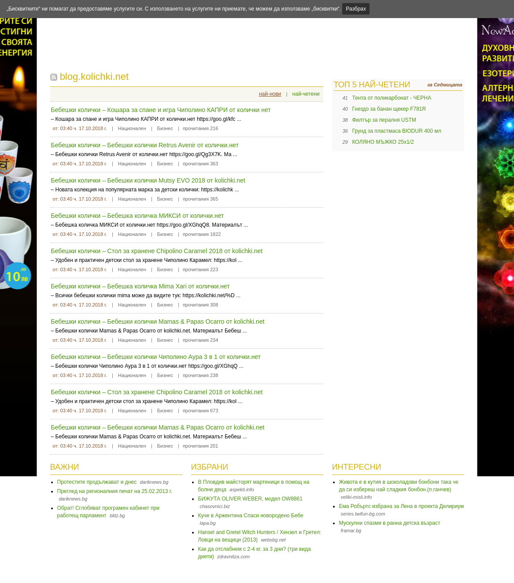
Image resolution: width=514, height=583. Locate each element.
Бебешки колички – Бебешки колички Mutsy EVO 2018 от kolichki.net (148, 180)
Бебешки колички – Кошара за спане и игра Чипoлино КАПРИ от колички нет (161, 109)
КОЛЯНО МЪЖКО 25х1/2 (383, 142)
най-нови (270, 94)
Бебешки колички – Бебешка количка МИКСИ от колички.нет (137, 215)
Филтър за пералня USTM (384, 120)
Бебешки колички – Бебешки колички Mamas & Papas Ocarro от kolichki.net (158, 321)
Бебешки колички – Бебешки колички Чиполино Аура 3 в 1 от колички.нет (156, 356)
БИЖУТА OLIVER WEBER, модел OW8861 (250, 499)
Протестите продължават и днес (97, 482)
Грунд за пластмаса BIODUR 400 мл (396, 131)
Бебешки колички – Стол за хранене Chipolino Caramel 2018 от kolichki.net (157, 250)
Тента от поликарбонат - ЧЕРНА (391, 98)
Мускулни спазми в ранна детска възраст (389, 523)
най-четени (306, 94)
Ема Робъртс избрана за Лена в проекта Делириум (401, 506)
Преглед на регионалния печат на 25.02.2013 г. (115, 491)
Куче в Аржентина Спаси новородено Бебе (250, 515)
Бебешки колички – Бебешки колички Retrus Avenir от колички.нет (145, 145)
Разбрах (356, 9)
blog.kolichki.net (94, 76)
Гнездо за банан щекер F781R (389, 109)
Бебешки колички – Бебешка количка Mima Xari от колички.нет (140, 286)
